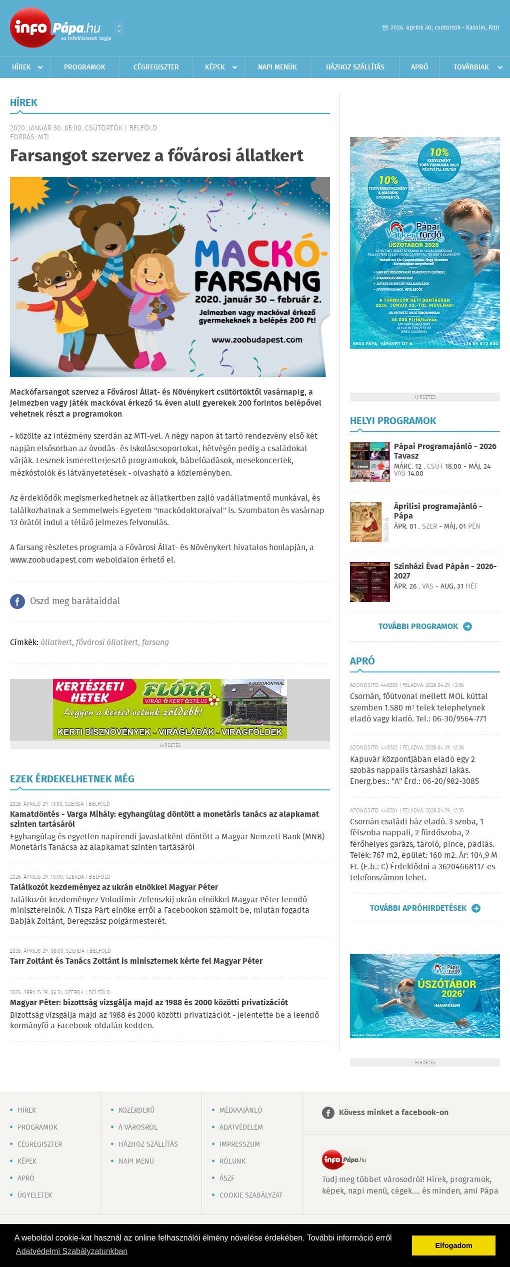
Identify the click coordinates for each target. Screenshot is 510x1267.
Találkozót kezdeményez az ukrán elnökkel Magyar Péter (114, 887)
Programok (85, 67)
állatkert (56, 642)
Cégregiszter (156, 67)
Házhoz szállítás (355, 67)
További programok (418, 626)
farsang (155, 642)
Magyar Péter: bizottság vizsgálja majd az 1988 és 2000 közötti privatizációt (149, 1003)
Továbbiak (471, 67)
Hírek (21, 67)
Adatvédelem (241, 1127)
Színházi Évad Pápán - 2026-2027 (445, 572)
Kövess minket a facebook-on (393, 1113)
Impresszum (240, 1144)
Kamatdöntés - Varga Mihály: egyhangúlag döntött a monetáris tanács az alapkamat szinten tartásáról (164, 819)
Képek (215, 67)
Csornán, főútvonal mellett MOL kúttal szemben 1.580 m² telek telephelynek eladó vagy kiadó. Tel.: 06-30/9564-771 (419, 707)
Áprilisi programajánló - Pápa (438, 512)
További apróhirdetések (418, 908)
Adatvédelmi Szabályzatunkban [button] (72, 1251)
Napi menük (277, 67)
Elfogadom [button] (454, 1246)
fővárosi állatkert (107, 642)
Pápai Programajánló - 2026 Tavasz (445, 452)
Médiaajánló (241, 1110)
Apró (419, 67)
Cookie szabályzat (251, 1195)
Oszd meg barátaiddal (75, 602)
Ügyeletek (35, 1195)
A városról (138, 1127)
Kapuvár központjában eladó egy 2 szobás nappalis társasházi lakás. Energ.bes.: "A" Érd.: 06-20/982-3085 (414, 770)
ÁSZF (227, 1178)
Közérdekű (136, 1110)
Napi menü (136, 1161)
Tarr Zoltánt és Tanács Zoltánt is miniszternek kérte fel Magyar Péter (136, 961)
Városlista (119, 28)
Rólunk (233, 1161)
